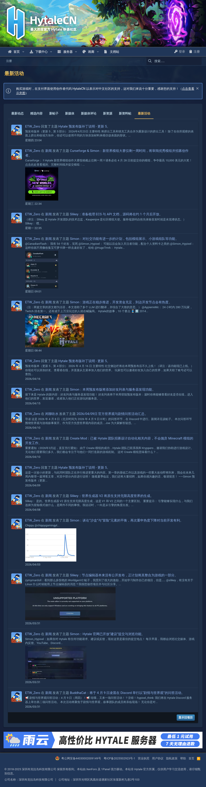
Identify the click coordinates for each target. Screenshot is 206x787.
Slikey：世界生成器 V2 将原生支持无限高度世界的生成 (111, 496)
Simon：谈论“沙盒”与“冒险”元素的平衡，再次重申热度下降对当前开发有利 (126, 520)
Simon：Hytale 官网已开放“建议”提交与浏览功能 (106, 634)
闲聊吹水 (52, 414)
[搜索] (174, 61)
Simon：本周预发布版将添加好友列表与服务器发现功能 (112, 390)
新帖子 (54, 113)
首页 (191, 758)
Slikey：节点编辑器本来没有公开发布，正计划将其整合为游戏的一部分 (123, 575)
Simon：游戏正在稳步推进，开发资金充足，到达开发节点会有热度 (120, 302)
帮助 (183, 758)
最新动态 (18, 113)
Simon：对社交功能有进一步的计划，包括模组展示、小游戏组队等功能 (123, 239)
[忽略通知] (196, 89)
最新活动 (145, 113)
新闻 (49, 151)
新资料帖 (126, 113)
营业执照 (143, 758)
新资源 (108, 113)
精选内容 (37, 113)
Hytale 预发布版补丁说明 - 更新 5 (83, 126)
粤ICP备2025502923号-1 (119, 758)
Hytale (138, 769)
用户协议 (157, 758)
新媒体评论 (89, 113)
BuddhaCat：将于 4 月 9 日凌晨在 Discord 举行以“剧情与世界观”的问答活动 (126, 693)
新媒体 (70, 113)
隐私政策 (172, 758)
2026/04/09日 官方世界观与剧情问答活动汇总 (111, 414)
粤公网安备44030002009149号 (81, 758)
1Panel (105, 769)
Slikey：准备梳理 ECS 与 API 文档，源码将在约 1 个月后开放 (115, 214)
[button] (23, 52)
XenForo (91, 769)
